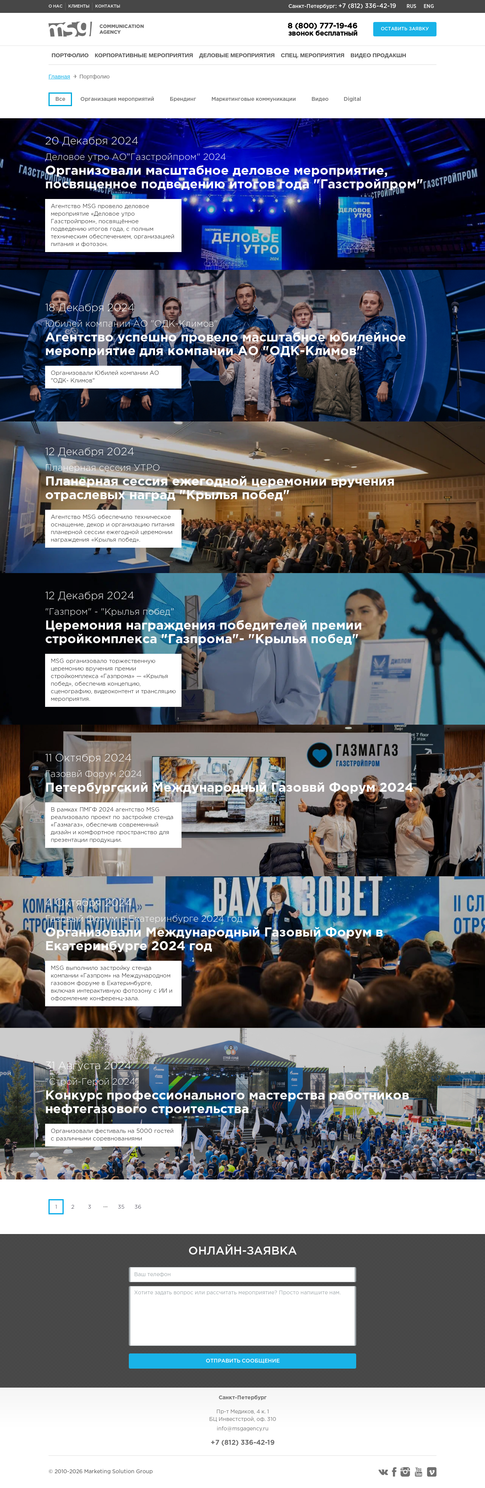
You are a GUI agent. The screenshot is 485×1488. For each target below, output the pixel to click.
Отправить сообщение (243, 1361)
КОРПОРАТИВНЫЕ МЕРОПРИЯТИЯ (144, 55)
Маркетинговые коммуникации (253, 99)
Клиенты (78, 6)
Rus (411, 6)
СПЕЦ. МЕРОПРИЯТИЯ (312, 55)
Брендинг (183, 99)
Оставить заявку (405, 29)
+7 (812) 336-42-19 (367, 6)
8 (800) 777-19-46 (322, 26)
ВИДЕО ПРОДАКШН (378, 55)
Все (60, 99)
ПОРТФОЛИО (70, 55)
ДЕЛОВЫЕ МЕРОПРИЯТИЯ (237, 55)
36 (138, 1207)
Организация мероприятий (117, 99)
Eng (429, 6)
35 (121, 1207)
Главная (59, 76)
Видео (320, 99)
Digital (352, 99)
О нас (55, 6)
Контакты (107, 6)
